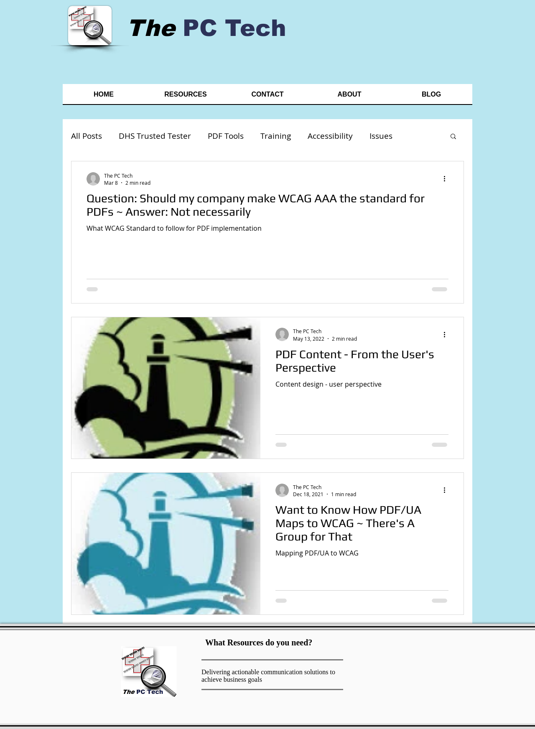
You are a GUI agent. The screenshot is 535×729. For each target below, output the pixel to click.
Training (275, 136)
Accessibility (330, 136)
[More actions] (447, 179)
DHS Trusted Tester (155, 136)
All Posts (86, 136)
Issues (380, 136)
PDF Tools (226, 136)
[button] (453, 137)
